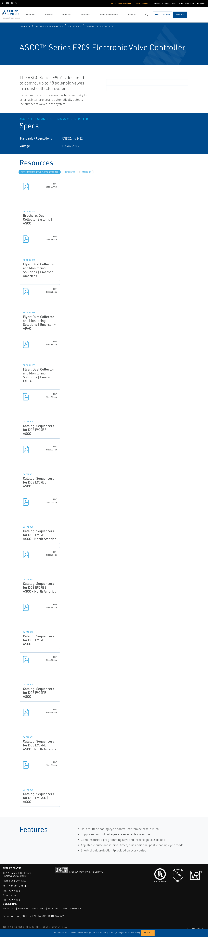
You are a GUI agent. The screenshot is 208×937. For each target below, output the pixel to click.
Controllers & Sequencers (100, 26)
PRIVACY (30, 927)
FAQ (65, 908)
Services (23, 908)
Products (24, 26)
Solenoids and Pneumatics (49, 26)
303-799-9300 (18, 880)
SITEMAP (56, 927)
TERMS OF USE (43, 927)
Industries (38, 908)
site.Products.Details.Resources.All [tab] (39, 172)
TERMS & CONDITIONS (13, 927)
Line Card (53, 908)
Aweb (64, 927)
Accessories (74, 26)
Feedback (76, 908)
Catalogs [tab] (86, 172)
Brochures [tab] (70, 172)
